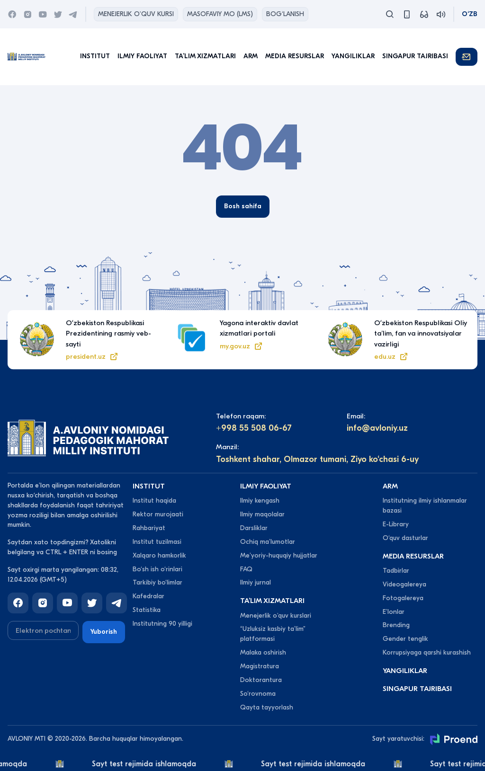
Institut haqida (154, 500)
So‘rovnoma (258, 694)
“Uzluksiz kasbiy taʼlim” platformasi (272, 634)
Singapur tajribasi (415, 56)
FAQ (246, 569)
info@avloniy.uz (377, 428)
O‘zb (469, 14)
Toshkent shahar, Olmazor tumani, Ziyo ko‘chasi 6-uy (317, 459)
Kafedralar (148, 596)
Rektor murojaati (158, 514)
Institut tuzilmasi (157, 542)
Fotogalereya (403, 598)
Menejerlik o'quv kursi (136, 14)
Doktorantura (261, 680)
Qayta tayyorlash (266, 707)
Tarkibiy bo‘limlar (157, 582)
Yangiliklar (353, 56)
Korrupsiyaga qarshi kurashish (427, 652)
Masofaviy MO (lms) (220, 14)
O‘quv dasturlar (405, 538)
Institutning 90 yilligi (162, 624)
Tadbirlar (396, 571)
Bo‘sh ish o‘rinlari (157, 569)
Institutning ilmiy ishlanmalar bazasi (425, 505)
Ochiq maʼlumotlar (267, 542)
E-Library (396, 524)
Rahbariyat (149, 528)
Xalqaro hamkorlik (159, 555)
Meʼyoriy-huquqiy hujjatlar (278, 555)
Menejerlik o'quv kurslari (275, 615)
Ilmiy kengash (259, 500)
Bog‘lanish (285, 14)
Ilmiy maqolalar (262, 514)
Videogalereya (404, 584)
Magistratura (259, 666)
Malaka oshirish (263, 652)
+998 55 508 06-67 (254, 428)
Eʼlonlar (393, 612)
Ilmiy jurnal (255, 582)
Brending (396, 625)
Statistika (147, 610)
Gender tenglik (405, 639)
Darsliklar (254, 528)
